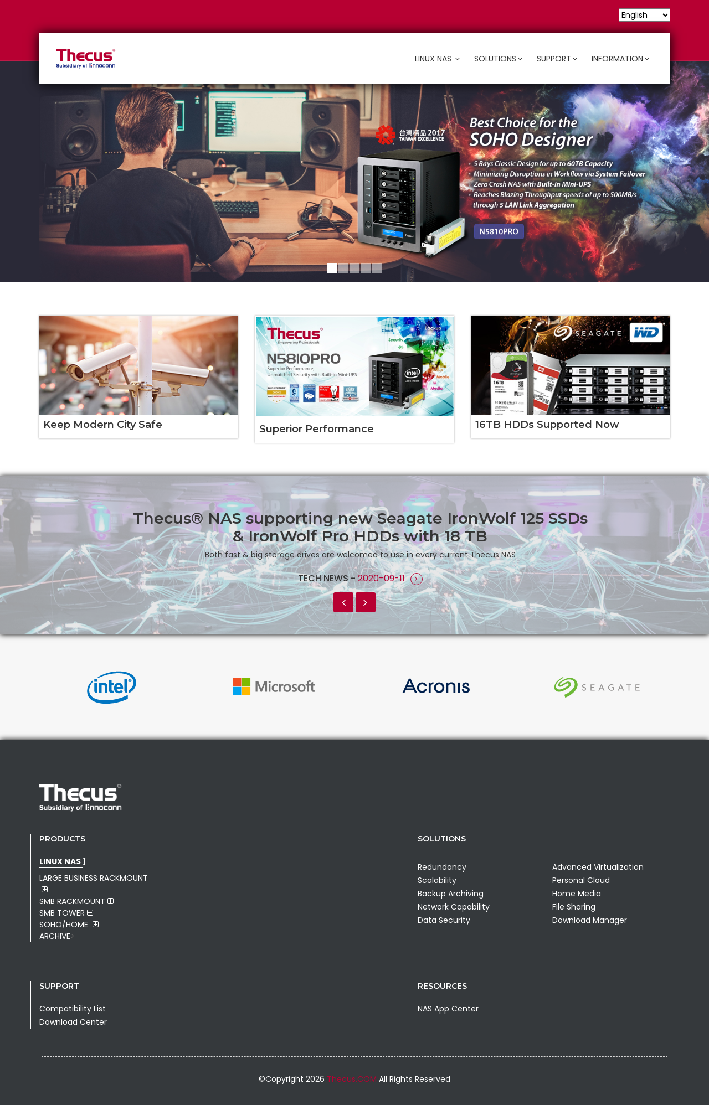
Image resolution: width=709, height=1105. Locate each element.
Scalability (437, 880)
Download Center (73, 1021)
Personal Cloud (581, 880)
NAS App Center (448, 1008)
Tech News (324, 578)
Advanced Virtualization (598, 866)
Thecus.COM (353, 1079)
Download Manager (589, 920)
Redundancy (442, 866)
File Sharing (573, 906)
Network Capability (454, 906)
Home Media (576, 893)
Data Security (444, 920)
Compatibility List (72, 1008)
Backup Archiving (451, 893)
